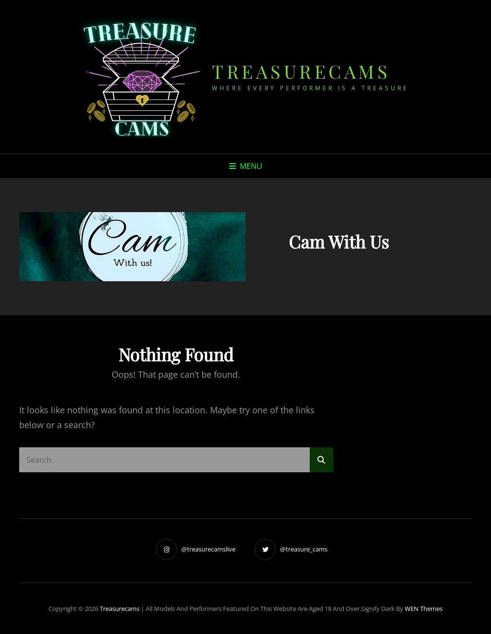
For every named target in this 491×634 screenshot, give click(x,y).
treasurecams (301, 71)
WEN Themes (424, 608)
